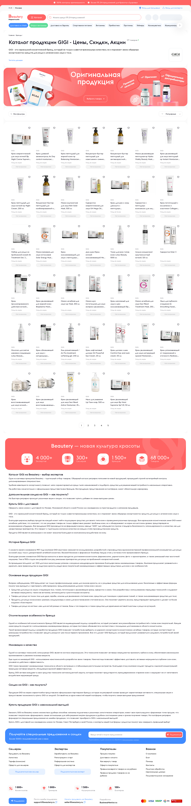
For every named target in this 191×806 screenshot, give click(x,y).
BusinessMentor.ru (108, 802)
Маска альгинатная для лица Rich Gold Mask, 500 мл (69, 206)
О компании (151, 754)
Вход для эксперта (173, 8)
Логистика (13, 757)
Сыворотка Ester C (168, 252)
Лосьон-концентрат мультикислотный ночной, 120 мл (144, 255)
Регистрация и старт (63, 757)
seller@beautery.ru (73, 802)
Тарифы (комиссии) (17, 761)
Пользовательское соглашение (159, 776)
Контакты (150, 765)
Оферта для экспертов (64, 765)
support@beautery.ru (44, 802)
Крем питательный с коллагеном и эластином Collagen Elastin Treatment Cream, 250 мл (169, 208)
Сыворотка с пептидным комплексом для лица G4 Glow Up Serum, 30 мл (144, 208)
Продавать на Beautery (19, 754)
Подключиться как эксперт (73, 772)
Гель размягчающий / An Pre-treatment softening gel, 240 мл (70, 353)
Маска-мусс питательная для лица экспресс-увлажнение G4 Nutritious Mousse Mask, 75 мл (95, 306)
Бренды (19, 35)
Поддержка (17, 801)
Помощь (149, 761)
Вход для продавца (151, 8)
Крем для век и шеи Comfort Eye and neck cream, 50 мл (120, 353)
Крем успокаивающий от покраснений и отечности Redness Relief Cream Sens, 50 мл (169, 356)
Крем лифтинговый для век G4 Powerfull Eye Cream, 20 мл (95, 353)
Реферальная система (64, 761)
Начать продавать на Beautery (78, 799)
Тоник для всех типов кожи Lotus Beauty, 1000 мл (119, 255)
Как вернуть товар (108, 761)
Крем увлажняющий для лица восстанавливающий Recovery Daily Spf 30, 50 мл (45, 405)
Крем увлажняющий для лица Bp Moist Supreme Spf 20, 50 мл (120, 402)
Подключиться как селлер (27, 772)
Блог (148, 757)
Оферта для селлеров (18, 765)
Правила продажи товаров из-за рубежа (115, 774)
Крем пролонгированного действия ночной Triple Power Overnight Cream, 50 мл (21, 306)
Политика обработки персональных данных (155, 770)
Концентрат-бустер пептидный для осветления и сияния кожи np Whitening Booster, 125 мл (95, 159)
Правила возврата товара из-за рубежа (118, 769)
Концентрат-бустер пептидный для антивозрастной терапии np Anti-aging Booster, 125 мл (120, 159)
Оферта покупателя (109, 765)
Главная (11, 35)
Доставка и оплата (108, 757)
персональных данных (130, 740)
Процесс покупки (107, 754)
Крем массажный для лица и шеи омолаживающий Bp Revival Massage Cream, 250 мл (119, 306)
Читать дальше (16, 60)
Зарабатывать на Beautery (66, 754)
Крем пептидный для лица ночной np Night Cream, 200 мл (20, 206)
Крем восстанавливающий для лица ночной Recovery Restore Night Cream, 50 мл (20, 405)
